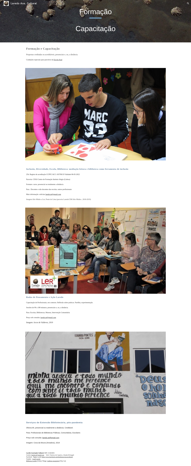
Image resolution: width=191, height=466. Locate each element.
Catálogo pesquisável (53, 461)
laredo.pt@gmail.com (53, 194)
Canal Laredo (36, 459)
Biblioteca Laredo (31, 461)
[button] (188, 3)
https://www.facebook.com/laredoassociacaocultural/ (57, 457)
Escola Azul (58, 60)
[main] (95, 21)
